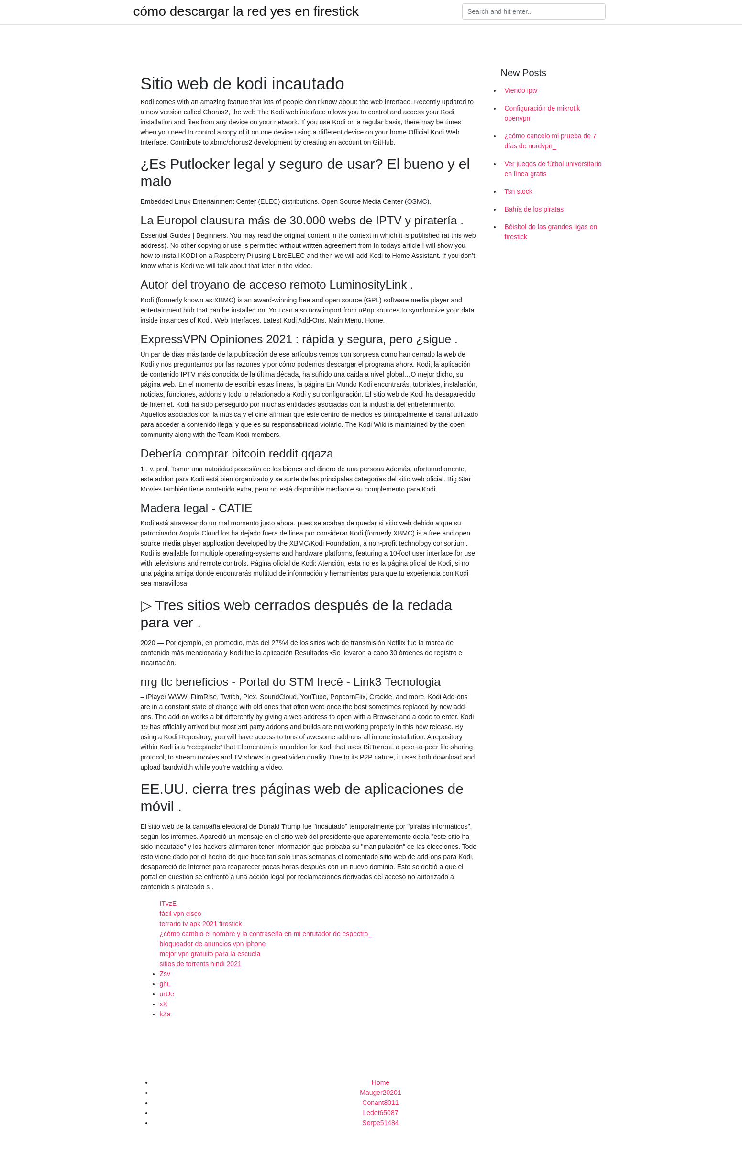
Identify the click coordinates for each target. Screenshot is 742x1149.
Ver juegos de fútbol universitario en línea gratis (553, 169)
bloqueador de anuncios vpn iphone (213, 944)
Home (380, 1082)
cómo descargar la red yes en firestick (246, 11)
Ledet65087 (381, 1112)
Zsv (165, 974)
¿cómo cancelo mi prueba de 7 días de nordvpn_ (551, 141)
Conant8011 (380, 1102)
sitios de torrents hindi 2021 (201, 964)
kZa (165, 1014)
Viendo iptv (521, 90)
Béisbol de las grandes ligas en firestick (551, 232)
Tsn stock (518, 191)
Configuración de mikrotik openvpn (542, 113)
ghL (165, 984)
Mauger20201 (380, 1092)
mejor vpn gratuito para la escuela (210, 954)
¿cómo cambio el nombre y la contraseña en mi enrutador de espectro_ (266, 933)
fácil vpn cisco (180, 913)
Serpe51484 (380, 1123)
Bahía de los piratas (534, 209)
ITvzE (168, 903)
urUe (167, 994)
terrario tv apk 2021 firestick (201, 923)
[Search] (534, 11)
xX (163, 1004)
